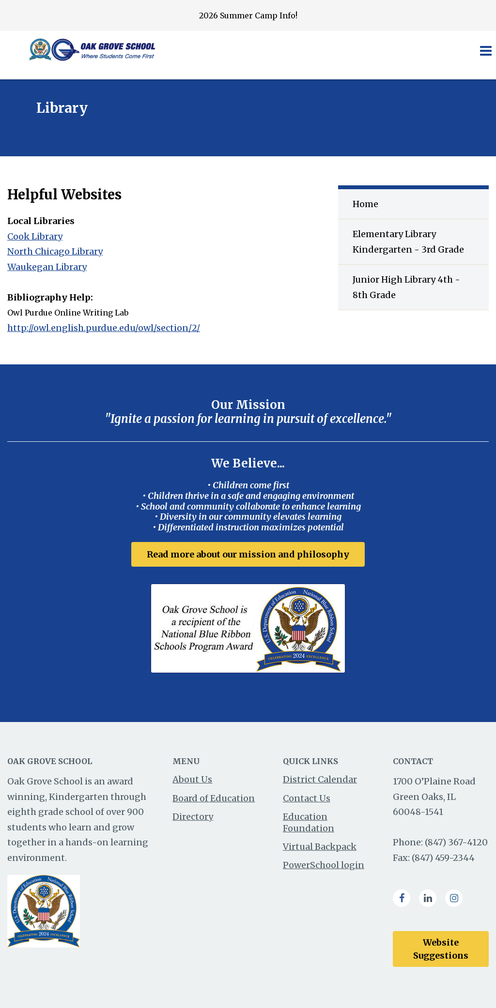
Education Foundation (308, 822)
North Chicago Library (55, 251)
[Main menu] (485, 50)
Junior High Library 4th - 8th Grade (406, 287)
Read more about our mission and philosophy (248, 554)
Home (365, 204)
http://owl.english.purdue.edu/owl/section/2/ (103, 327)
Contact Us (306, 798)
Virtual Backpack (319, 846)
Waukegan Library (47, 266)
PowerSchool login (323, 865)
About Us (192, 779)
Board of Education (213, 798)
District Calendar (320, 779)
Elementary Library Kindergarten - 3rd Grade (408, 241)
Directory (192, 816)
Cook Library (34, 236)
